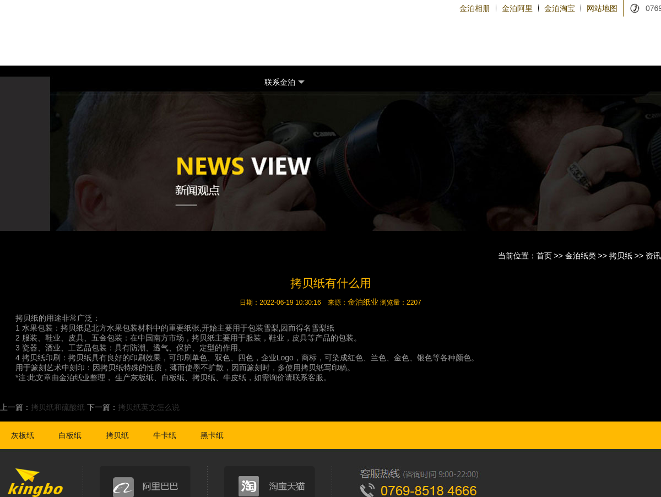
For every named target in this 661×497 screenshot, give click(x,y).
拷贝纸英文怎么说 (149, 407)
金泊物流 (549, 49)
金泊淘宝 (559, 8)
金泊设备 (496, 49)
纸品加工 (390, 49)
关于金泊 (443, 49)
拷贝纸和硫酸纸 (58, 407)
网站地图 (602, 8)
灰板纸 (22, 435)
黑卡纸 (212, 435)
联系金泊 (284, 82)
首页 (544, 255)
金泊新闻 (602, 49)
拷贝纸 (620, 255)
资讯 (653, 255)
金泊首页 (279, 49)
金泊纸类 (337, 49)
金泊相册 (474, 8)
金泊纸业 (363, 302)
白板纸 (70, 435)
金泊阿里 (517, 8)
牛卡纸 (164, 435)
